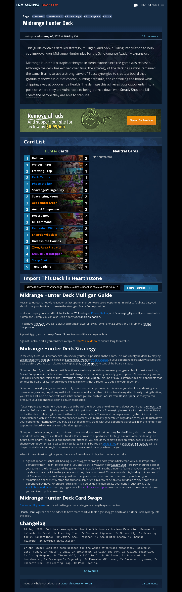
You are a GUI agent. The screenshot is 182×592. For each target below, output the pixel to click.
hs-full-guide (93, 16)
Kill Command (42, 222)
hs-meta (39, 16)
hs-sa (108, 16)
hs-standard (55, 16)
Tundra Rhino (41, 266)
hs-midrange (74, 16)
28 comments (150, 36)
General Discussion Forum (77, 583)
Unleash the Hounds (46, 241)
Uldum (79, 216)
